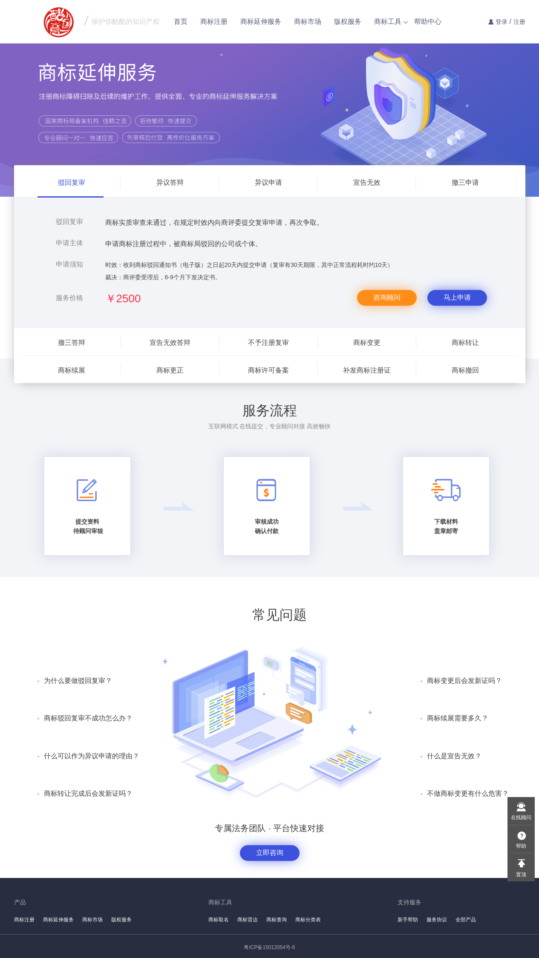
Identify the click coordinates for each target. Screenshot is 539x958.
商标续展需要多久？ (457, 718)
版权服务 (347, 21)
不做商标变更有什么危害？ (468, 793)
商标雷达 (247, 920)
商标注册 (214, 21)
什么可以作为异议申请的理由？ (91, 756)
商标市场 (307, 21)
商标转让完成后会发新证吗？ (88, 793)
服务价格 (69, 297)
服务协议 (437, 920)
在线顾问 (521, 817)
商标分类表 (308, 920)
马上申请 (457, 297)
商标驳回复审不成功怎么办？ (88, 718)
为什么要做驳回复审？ (78, 680)
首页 (180, 21)
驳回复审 (69, 221)
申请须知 (69, 264)
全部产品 (465, 920)
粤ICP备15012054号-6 (269, 947)
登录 (501, 21)
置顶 (521, 875)
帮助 (521, 846)
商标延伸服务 (260, 21)
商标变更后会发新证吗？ (464, 680)
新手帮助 (408, 920)
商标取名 (218, 920)
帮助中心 (427, 21)
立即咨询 (269, 852)
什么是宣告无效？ (454, 756)
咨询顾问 (387, 297)
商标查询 (276, 920)
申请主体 (69, 243)
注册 (519, 21)
